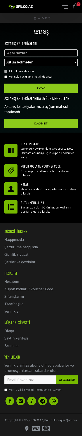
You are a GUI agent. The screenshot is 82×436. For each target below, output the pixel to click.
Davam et (41, 123)
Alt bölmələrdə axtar (19, 71)
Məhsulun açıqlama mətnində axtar (28, 77)
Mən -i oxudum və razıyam (32, 390)
